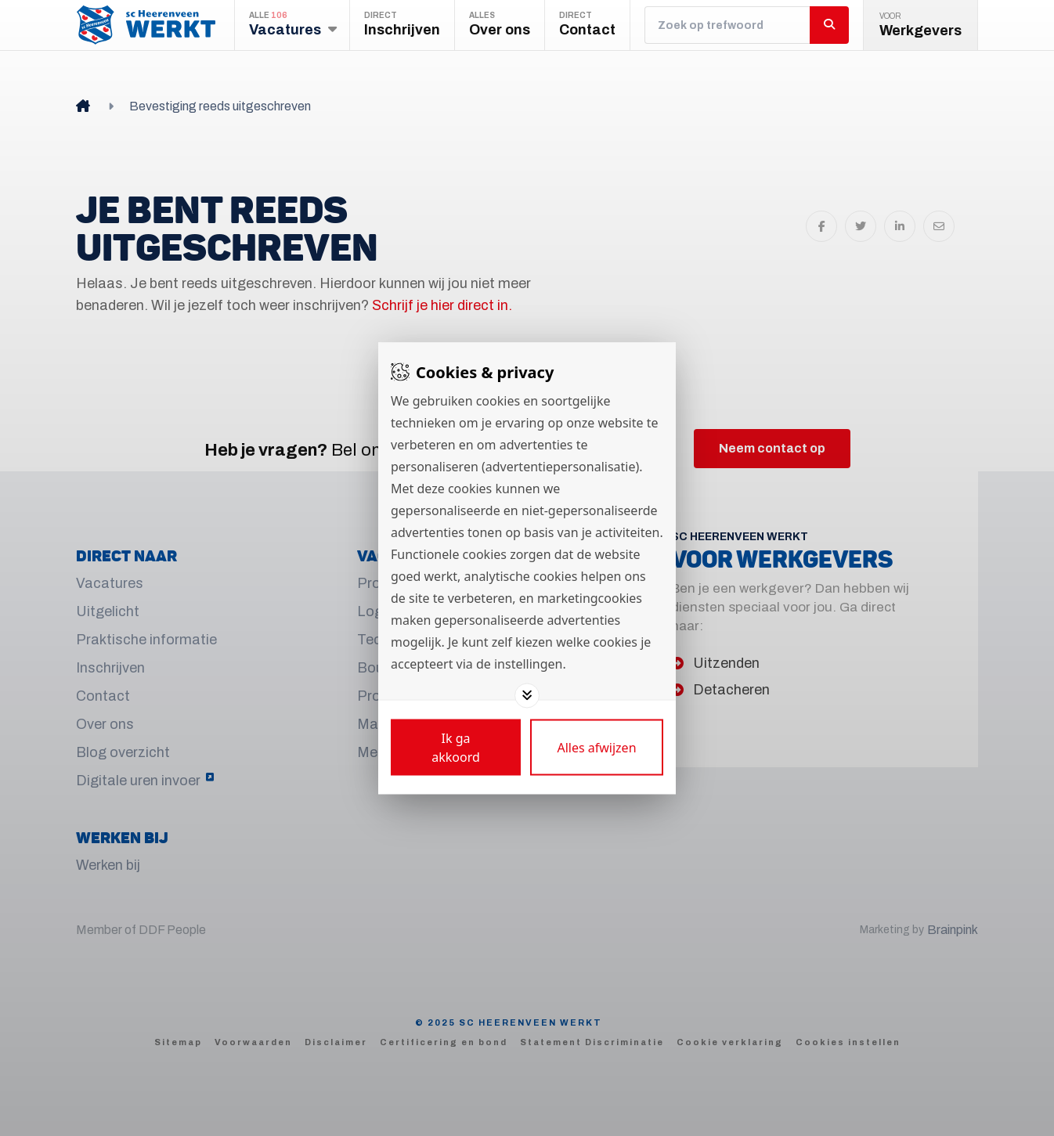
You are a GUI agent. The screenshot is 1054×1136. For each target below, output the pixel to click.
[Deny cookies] (596, 747)
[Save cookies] (456, 747)
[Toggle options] (527, 695)
